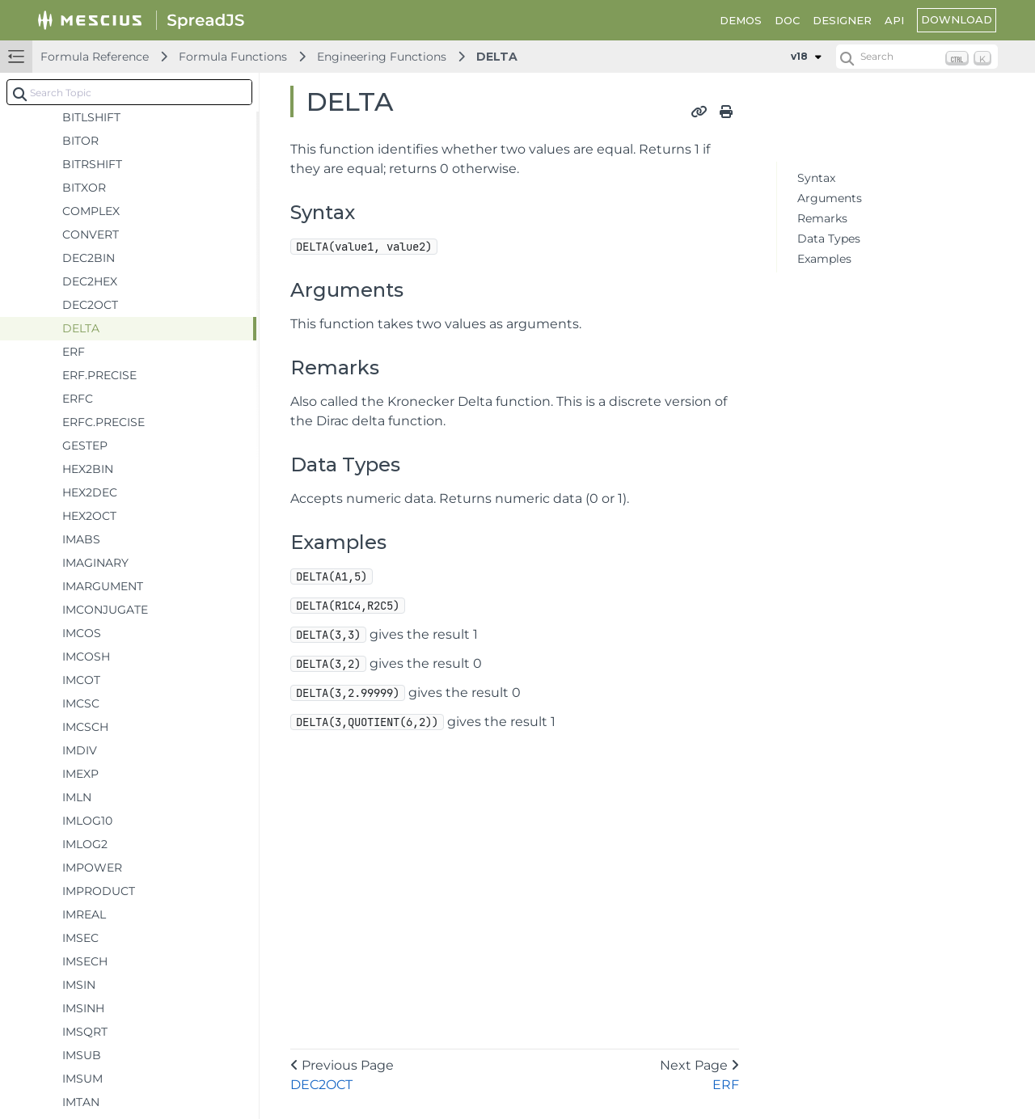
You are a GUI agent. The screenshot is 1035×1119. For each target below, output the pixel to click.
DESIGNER (842, 20)
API (894, 20)
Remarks (822, 218)
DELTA (497, 56)
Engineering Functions (381, 56)
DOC (787, 20)
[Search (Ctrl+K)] (917, 56)
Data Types (828, 238)
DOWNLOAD (956, 19)
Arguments (829, 198)
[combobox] (129, 92)
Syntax (816, 178)
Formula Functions (233, 56)
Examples (824, 258)
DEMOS (741, 20)
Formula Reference (94, 56)
